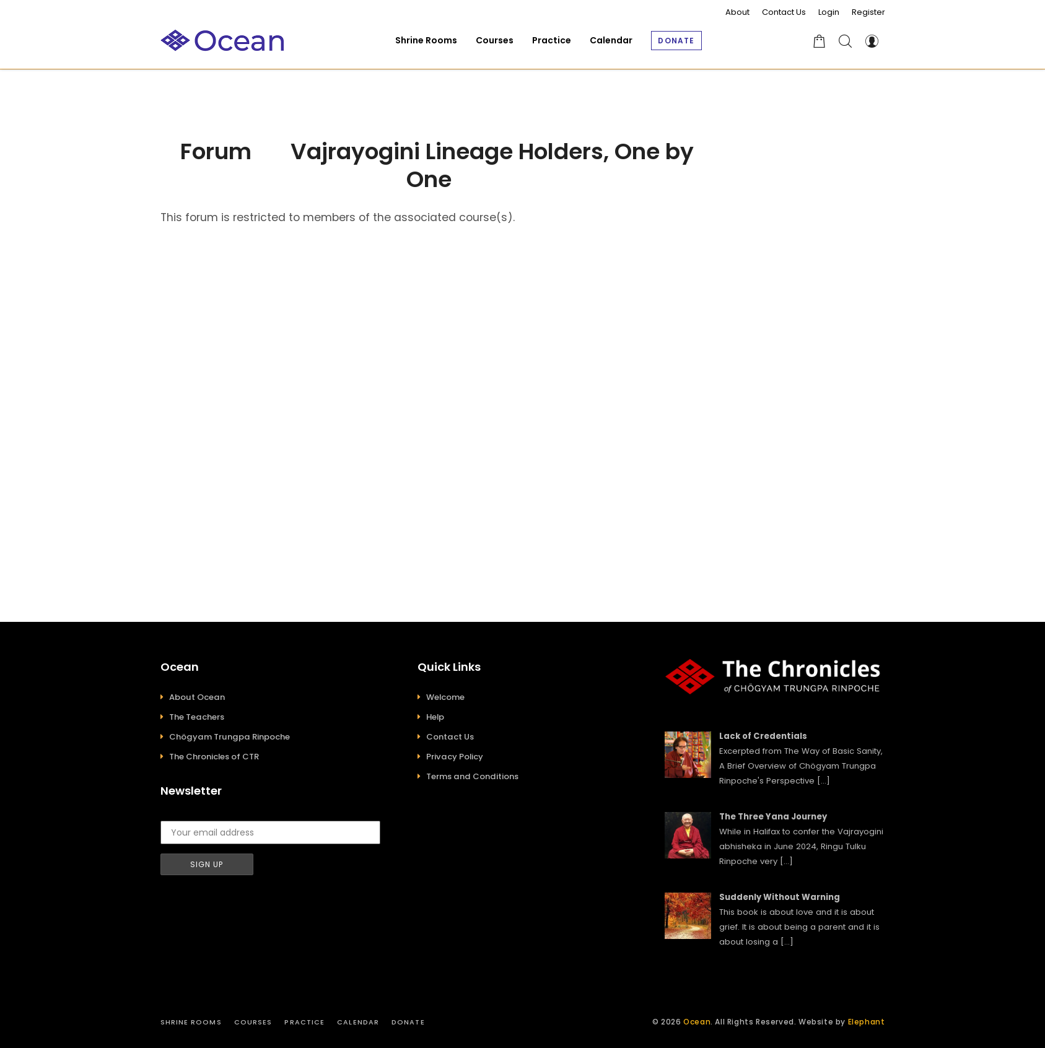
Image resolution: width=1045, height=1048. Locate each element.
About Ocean (197, 697)
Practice (304, 1022)
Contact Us (784, 12)
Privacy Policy (454, 756)
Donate (408, 1022)
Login (828, 12)
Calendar (358, 1022)
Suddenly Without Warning (779, 897)
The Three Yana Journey (773, 817)
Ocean (697, 1021)
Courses (253, 1022)
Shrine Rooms (191, 1022)
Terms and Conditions (472, 776)
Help (435, 717)
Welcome (445, 697)
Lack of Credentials (763, 736)
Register (868, 12)
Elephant (866, 1021)
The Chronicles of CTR (214, 756)
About (737, 12)
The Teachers (196, 717)
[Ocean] (222, 40)
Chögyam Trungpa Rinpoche (229, 737)
